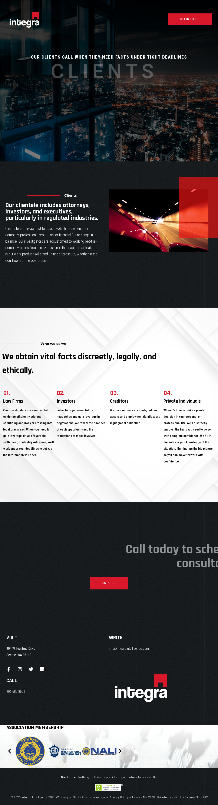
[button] (9, 751)
